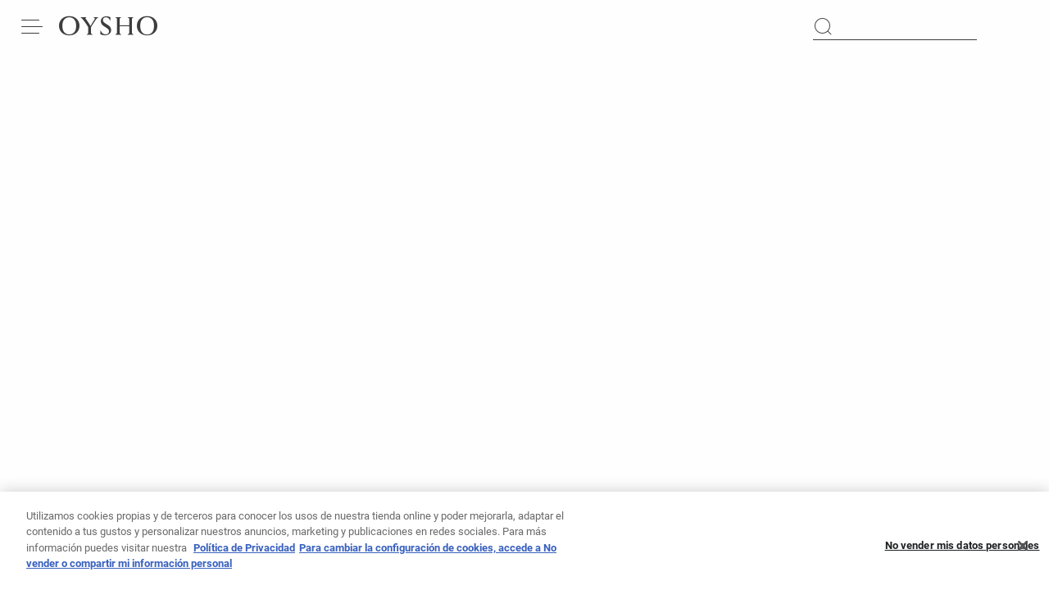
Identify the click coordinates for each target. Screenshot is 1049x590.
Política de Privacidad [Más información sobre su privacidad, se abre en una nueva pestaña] (244, 553)
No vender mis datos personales (962, 550)
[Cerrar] (1023, 551)
